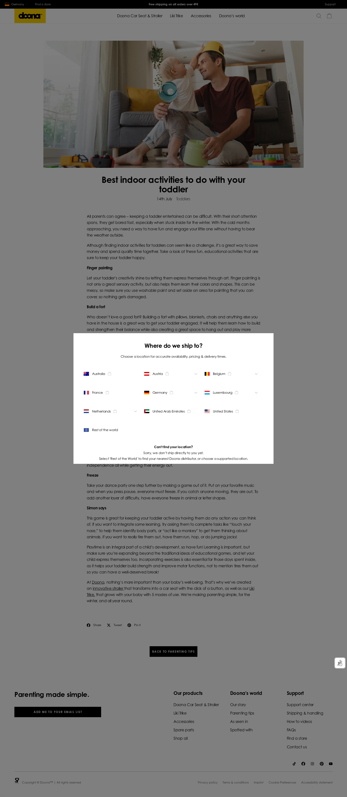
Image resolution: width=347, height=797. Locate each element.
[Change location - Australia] (111, 373)
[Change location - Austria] (171, 373)
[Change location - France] (111, 392)
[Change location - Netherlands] (111, 411)
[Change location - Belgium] (232, 373)
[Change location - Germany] (171, 392)
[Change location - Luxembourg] (232, 392)
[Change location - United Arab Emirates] (171, 411)
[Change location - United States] (232, 411)
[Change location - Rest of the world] (111, 430)
